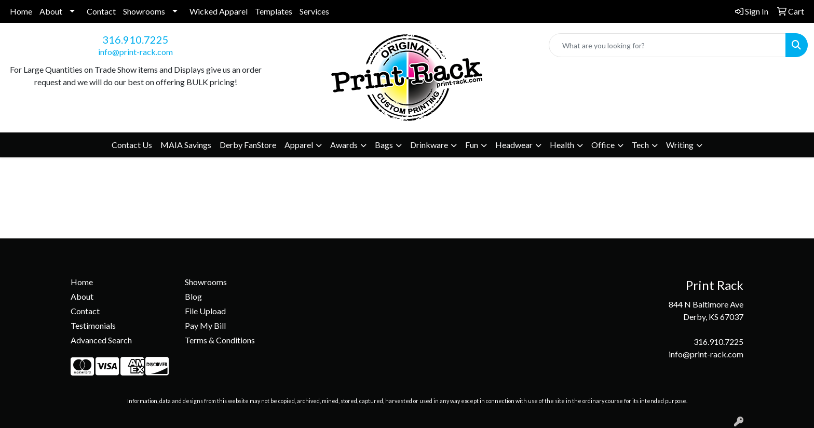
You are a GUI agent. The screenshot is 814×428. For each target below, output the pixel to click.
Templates (273, 11)
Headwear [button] (514, 145)
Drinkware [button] (429, 145)
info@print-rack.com (135, 52)
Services (314, 11)
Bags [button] (384, 145)
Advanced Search (101, 340)
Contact (101, 11)
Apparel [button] (298, 145)
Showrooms (144, 11)
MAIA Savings (185, 145)
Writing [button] (680, 145)
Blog (193, 296)
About (50, 11)
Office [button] (603, 145)
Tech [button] (640, 145)
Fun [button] (471, 145)
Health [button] (562, 145)
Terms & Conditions (220, 340)
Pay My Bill (205, 325)
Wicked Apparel (218, 11)
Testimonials (93, 325)
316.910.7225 (135, 39)
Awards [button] (344, 145)
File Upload (205, 311)
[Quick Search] (667, 45)
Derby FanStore (248, 145)
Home (21, 11)
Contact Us (132, 145)
